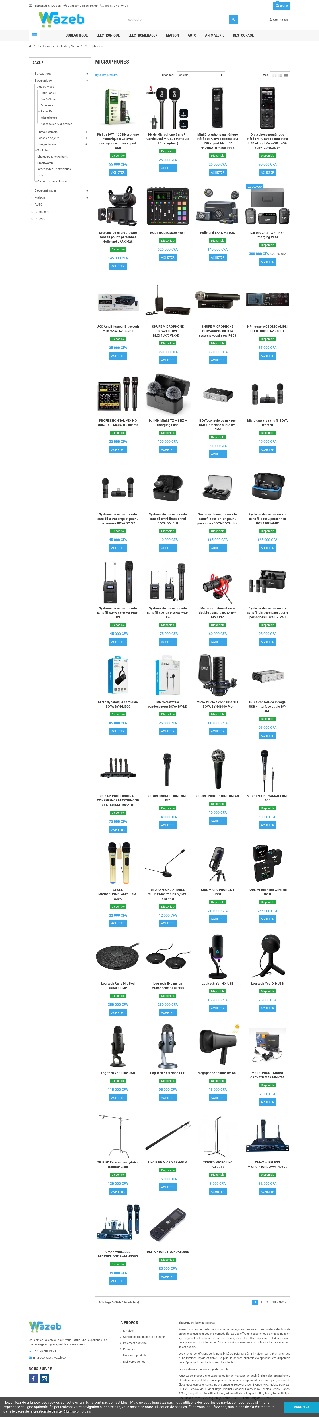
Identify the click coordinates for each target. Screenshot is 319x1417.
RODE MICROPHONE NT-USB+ (217, 892)
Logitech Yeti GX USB (217, 983)
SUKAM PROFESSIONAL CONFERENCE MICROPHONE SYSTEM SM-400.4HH (118, 800)
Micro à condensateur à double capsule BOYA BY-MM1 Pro (217, 612)
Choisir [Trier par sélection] (183, 75)
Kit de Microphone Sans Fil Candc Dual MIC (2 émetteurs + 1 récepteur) (167, 139)
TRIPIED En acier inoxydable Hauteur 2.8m (118, 1165)
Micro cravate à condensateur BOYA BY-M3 (168, 704)
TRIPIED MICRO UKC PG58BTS (218, 1165)
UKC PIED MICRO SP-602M (167, 1162)
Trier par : (168, 75)
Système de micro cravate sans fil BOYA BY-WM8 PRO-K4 (168, 612)
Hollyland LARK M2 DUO (217, 232)
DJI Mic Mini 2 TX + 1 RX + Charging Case (168, 423)
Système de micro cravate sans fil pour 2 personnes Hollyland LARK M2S (118, 237)
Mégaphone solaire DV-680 (218, 1073)
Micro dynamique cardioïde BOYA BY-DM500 (118, 704)
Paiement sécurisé (135, 1343)
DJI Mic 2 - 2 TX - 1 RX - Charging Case (267, 235)
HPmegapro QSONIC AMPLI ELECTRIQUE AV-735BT (267, 329)
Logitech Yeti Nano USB (167, 1073)
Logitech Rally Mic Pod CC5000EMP (118, 986)
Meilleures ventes (134, 1361)
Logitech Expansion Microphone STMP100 (168, 986)
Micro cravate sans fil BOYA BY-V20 (267, 423)
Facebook (33, 1378)
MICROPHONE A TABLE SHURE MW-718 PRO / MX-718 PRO (167, 894)
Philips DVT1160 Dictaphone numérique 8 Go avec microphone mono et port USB (118, 141)
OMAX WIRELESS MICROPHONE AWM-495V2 (268, 1165)
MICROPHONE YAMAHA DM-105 (267, 798)
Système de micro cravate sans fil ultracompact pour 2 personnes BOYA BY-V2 (117, 519)
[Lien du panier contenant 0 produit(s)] (281, 6)
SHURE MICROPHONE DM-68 (217, 796)
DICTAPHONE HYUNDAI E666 (168, 1252)
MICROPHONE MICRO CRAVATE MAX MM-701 (267, 1075)
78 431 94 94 (114, 5)
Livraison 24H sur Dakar (80, 5)
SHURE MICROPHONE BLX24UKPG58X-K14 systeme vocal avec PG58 (217, 331)
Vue (265, 75)
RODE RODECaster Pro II (167, 232)
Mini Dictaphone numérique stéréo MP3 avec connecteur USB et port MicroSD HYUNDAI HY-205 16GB (217, 141)
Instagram (44, 1378)
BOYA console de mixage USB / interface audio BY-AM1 (267, 706)
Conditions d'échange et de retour (144, 1337)
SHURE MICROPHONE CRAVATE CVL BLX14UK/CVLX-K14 (168, 331)
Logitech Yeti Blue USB (118, 1073)
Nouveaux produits (134, 1355)
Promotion (129, 1349)
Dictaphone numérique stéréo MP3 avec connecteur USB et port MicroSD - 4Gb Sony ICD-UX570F (267, 141)
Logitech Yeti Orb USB (267, 983)
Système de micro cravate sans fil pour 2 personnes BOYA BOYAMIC (268, 519)
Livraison (128, 1330)
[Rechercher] (180, 19)
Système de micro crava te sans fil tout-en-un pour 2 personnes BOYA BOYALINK (217, 519)
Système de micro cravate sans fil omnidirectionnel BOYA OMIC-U (168, 519)
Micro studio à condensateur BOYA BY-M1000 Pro (218, 704)
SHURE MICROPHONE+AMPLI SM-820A (118, 894)
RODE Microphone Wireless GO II (268, 892)
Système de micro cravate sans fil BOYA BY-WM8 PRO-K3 (118, 612)
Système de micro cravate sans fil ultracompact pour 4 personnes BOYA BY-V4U (267, 612)
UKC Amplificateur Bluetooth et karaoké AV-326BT (118, 329)
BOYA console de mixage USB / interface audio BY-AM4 (217, 425)
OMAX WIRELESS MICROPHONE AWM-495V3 (118, 1254)
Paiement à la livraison (45, 5)
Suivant (279, 1302)
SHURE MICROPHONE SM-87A (167, 798)
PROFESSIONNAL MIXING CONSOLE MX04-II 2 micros (118, 423)
